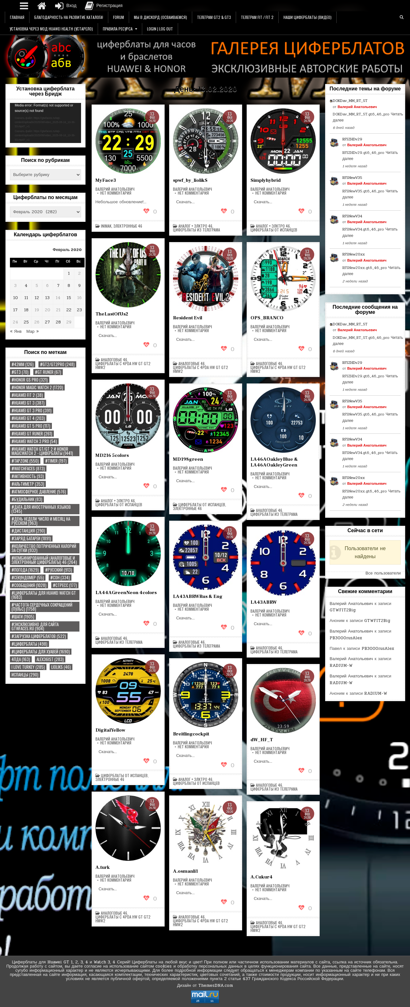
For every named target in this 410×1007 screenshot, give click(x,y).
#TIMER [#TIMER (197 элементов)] (56, 461)
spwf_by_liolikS (190, 180)
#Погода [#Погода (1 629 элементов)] (25, 570)
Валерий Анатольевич (115, 189)
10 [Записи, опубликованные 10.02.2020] (15, 298)
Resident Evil (187, 318)
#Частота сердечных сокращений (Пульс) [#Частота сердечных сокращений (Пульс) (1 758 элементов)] (42, 607)
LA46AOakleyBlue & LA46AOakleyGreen (274, 462)
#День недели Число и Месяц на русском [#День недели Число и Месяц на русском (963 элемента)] (41, 521)
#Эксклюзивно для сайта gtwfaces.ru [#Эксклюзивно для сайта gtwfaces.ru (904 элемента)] (35, 626)
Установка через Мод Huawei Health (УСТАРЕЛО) (51, 28)
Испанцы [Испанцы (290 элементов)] (25, 675)
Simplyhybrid (265, 180)
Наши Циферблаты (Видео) (307, 17)
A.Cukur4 (261, 877)
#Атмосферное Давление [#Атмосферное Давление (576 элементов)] (39, 492)
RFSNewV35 (352, 177)
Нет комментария (115, 193)
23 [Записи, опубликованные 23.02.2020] (79, 310)
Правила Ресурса (118, 28)
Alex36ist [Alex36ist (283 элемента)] (50, 659)
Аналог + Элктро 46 (195, 226)
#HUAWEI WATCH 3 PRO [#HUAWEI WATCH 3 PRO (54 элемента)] (34, 441)
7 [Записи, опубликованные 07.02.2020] (58, 285)
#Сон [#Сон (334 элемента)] (60, 578)
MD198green (188, 459)
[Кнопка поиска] (401, 17)
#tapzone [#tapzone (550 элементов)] (25, 461)
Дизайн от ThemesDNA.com (205, 985)
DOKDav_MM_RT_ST (350, 101)
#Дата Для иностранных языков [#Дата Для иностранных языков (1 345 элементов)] (41, 509)
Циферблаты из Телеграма (196, 230)
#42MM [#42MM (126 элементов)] (23, 364)
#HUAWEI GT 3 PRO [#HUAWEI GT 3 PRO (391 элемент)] (32, 410)
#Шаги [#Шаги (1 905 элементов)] (23, 617)
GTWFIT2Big (343, 610)
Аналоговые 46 (114, 360)
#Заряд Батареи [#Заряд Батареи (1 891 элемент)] (31, 538)
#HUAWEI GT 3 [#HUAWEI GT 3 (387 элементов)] (28, 403)
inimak (106, 226)
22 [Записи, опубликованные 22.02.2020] (68, 310)
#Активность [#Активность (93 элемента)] (28, 476)
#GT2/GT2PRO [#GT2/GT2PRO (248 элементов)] (57, 364)
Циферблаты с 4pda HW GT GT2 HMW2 (123, 365)
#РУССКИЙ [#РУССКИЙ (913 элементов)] (58, 570)
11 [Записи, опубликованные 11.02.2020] (26, 298)
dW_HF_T (261, 740)
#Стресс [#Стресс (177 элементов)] (65, 585)
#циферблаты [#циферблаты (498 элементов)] (29, 644)
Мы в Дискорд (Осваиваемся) (160, 17)
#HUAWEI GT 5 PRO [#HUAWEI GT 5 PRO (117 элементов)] (31, 426)
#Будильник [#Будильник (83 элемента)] (27, 499)
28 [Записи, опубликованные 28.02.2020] (58, 322)
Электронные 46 (127, 226)
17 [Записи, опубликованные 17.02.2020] (15, 310)
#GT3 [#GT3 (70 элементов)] (20, 372)
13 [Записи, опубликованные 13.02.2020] (47, 298)
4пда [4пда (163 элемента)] (21, 659)
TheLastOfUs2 (111, 314)
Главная (17, 17)
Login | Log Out (160, 28)
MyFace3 (105, 180)
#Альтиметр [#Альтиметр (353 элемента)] (28, 484)
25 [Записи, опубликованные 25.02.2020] (26, 322)
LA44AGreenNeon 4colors (126, 593)
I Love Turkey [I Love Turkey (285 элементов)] (28, 667)
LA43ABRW (263, 602)
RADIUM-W (341, 665)
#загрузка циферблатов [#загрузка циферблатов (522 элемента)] (39, 636)
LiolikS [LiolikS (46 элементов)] (61, 667)
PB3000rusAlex (346, 638)
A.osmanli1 (185, 871)
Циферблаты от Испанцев (273, 230)
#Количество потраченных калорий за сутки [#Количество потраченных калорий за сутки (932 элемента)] (44, 548)
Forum (118, 17)
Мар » (32, 331)
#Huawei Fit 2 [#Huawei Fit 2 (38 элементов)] (27, 395)
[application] (45, 123)
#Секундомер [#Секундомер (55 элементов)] (28, 578)
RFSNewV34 (352, 216)
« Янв (15, 331)
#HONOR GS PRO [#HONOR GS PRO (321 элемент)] (30, 380)
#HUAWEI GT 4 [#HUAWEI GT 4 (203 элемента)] (28, 418)
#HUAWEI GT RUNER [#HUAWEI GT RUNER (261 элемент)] (32, 434)
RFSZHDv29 (352, 139)
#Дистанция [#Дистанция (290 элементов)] (28, 531)
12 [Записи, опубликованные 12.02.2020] (37, 298)
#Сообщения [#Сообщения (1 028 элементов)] (29, 585)
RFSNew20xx (353, 254)
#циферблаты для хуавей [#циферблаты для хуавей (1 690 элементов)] (41, 652)
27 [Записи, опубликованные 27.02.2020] (47, 322)
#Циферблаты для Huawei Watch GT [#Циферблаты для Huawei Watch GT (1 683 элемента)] (44, 595)
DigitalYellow (110, 730)
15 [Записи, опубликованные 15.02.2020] (69, 298)
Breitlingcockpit (191, 734)
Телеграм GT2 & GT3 (214, 17)
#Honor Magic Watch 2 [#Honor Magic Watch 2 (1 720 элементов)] (37, 387)
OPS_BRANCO (266, 318)
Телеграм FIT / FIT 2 (257, 17)
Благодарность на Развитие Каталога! (68, 17)
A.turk (102, 867)
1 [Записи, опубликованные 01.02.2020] (69, 273)
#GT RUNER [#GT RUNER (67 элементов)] (48, 372)
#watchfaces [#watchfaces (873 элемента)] (28, 469)
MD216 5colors (112, 455)
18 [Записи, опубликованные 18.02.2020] (26, 310)
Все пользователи (383, 573)
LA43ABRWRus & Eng (198, 596)
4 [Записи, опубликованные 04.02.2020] (26, 285)
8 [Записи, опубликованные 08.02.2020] (69, 285)
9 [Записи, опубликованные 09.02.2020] (79, 285)
